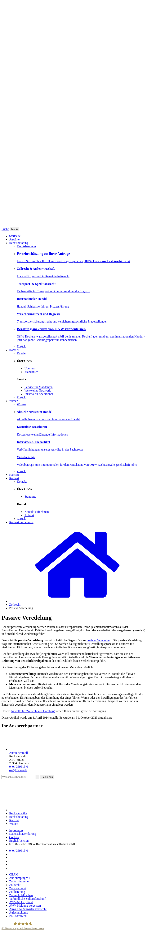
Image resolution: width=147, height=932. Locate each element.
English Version (19, 840)
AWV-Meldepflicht (21, 902)
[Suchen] (37, 777)
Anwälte (14, 239)
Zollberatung (17, 891)
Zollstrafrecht (17, 888)
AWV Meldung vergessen (25, 905)
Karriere (14, 474)
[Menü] (14, 229)
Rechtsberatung (18, 242)
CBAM (13, 874)
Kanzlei (14, 350)
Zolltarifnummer (19, 881)
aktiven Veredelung (99, 640)
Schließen (47, 777)
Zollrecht (14, 604)
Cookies (14, 837)
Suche (5, 229)
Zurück (21, 346)
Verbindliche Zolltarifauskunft (27, 898)
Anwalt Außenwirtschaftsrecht (28, 909)
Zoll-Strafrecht (18, 916)
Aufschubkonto (18, 912)
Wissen (13, 400)
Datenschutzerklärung (22, 833)
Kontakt (14, 478)
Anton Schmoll (18, 752)
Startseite (15, 236)
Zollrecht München (21, 895)
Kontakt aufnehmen (21, 522)
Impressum (16, 830)
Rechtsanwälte (18, 813)
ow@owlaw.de (18, 770)
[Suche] (18, 777)
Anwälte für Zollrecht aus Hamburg (33, 711)
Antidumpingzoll (19, 878)
